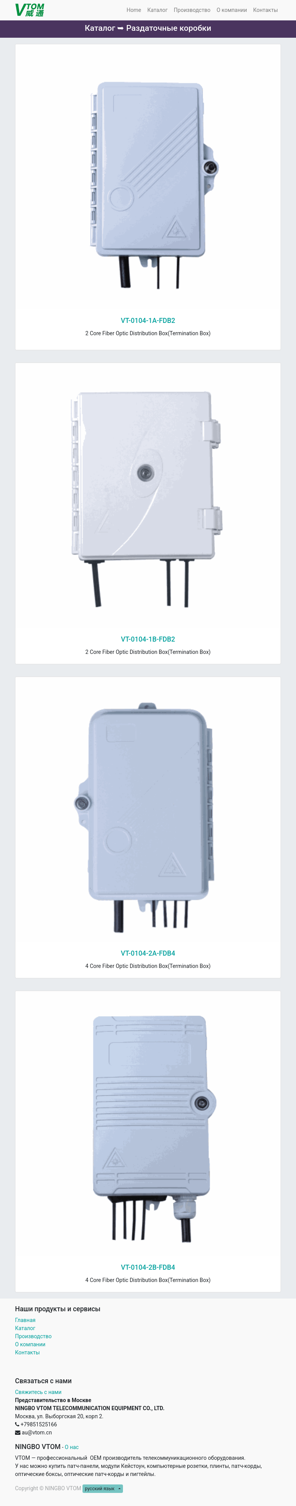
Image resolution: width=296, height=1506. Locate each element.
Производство (33, 1336)
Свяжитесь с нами (38, 1392)
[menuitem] (133, 10)
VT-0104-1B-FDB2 (148, 639)
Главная (25, 1320)
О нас (72, 1447)
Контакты (28, 1352)
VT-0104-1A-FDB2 (148, 320)
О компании (30, 1344)
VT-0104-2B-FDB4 (148, 1267)
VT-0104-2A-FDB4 (148, 953)
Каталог (25, 1328)
